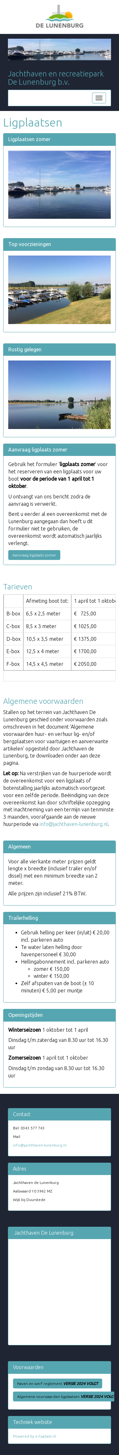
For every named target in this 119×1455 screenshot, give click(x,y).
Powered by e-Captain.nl (34, 1436)
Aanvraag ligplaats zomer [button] (34, 555)
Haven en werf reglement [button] (57, 1383)
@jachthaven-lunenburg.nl (74, 824)
